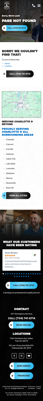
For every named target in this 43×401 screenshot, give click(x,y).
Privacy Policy (38, 387)
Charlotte (10, 139)
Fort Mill (9, 149)
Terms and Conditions (31, 387)
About (7, 63)
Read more (20, 267)
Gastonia (10, 154)
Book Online (23, 325)
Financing (24, 375)
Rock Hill (10, 188)
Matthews (10, 173)
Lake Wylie (10, 164)
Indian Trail (10, 159)
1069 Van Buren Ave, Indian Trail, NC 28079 (21, 339)
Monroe (9, 178)
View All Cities (18, 195)
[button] (3, 273)
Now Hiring (23, 366)
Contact (8, 66)
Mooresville (11, 183)
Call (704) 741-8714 (17, 28)
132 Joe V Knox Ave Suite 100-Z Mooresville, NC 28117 (21, 346)
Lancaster (10, 168)
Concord (9, 144)
